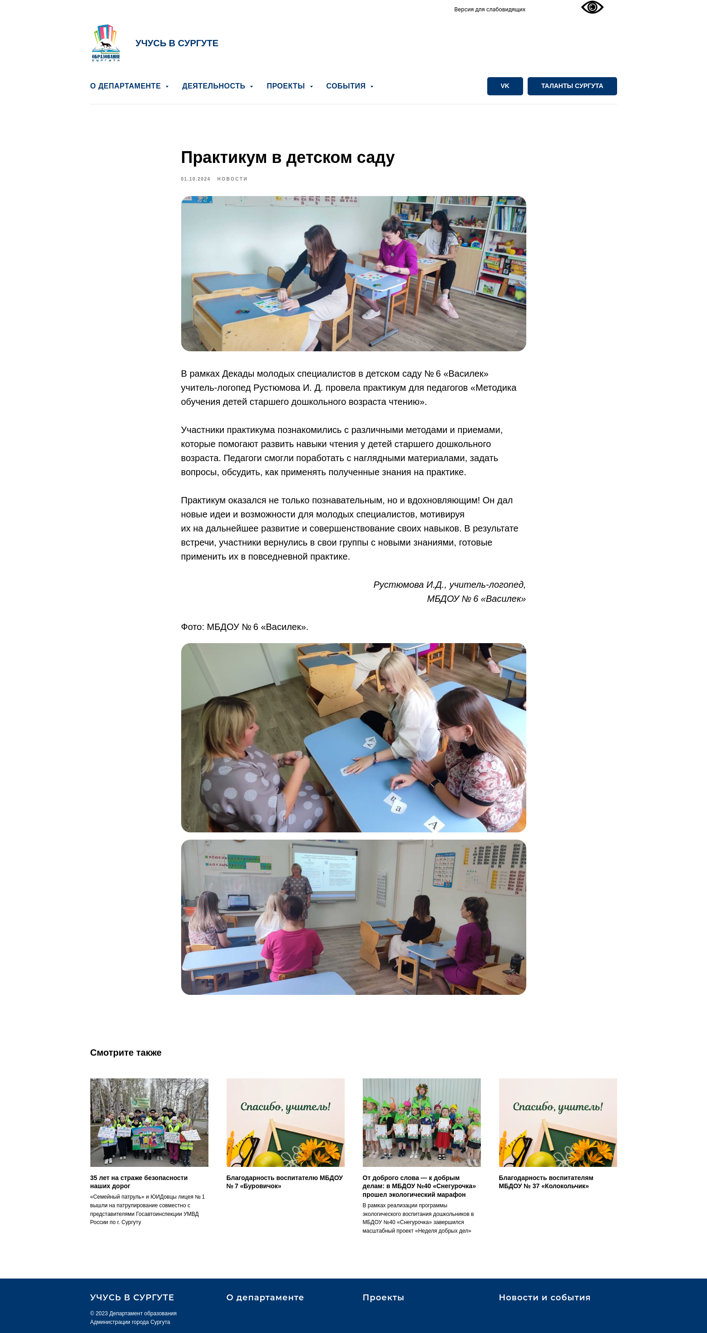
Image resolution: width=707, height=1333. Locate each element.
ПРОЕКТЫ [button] (287, 86)
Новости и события (545, 1298)
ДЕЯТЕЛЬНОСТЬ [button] (214, 86)
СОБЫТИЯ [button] (347, 86)
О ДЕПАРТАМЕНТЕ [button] (126, 86)
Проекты (384, 1298)
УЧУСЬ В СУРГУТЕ (177, 43)
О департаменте (266, 1298)
